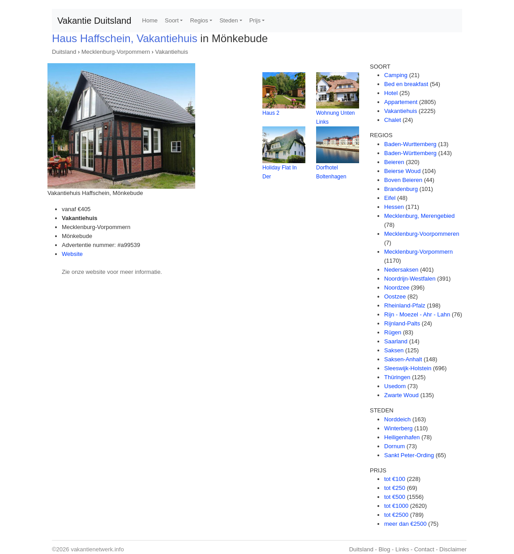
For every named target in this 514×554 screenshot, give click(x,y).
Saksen (393, 350)
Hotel (391, 93)
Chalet (392, 120)
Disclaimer (453, 549)
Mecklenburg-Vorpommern (115, 51)
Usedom (395, 386)
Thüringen (397, 377)
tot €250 (394, 488)
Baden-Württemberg (410, 153)
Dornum (394, 446)
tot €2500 (396, 514)
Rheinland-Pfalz (404, 305)
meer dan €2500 (405, 523)
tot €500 (394, 496)
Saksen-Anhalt (403, 359)
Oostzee (395, 296)
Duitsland (64, 51)
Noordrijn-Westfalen (410, 278)
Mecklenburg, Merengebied (419, 215)
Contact (424, 549)
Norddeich (397, 419)
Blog (384, 549)
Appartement (400, 102)
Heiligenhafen (402, 437)
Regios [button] (199, 20)
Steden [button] (228, 20)
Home (150, 20)
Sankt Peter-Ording (409, 455)
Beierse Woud (402, 171)
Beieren (394, 162)
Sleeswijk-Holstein (407, 368)
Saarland (395, 341)
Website (72, 254)
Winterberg (398, 428)
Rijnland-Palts (402, 323)
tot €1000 (396, 505)
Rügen (392, 332)
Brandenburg (401, 189)
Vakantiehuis (171, 51)
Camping (395, 75)
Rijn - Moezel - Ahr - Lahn (417, 314)
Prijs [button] (255, 20)
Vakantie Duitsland (94, 21)
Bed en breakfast (406, 84)
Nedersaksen (401, 269)
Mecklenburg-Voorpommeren (421, 233)
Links (402, 549)
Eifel (389, 198)
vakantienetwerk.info (97, 549)
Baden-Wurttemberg (410, 144)
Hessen (394, 206)
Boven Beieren (403, 180)
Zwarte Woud (401, 395)
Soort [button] (172, 20)
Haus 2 (270, 113)
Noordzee (396, 287)
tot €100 (394, 479)
